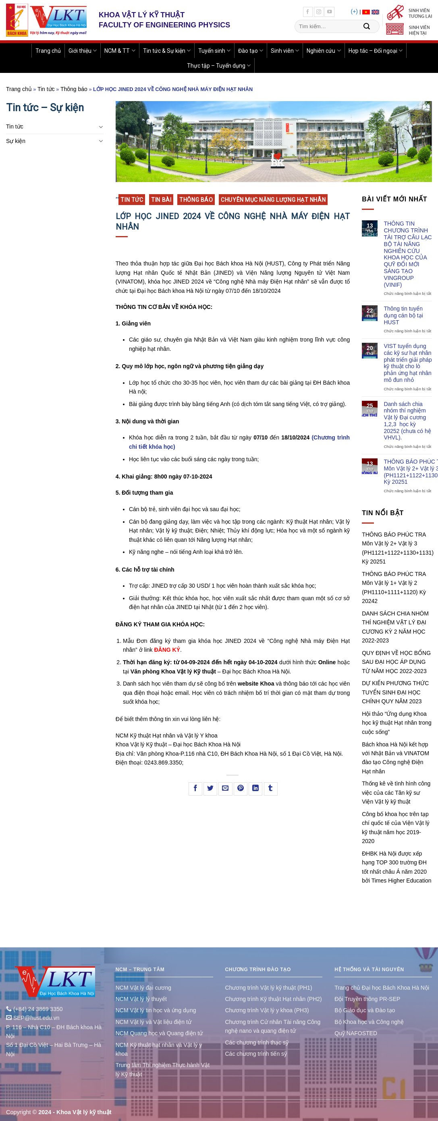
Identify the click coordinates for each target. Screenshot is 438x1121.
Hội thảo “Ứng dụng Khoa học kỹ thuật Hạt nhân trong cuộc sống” (397, 723)
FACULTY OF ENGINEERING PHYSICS (164, 25)
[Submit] (367, 26)
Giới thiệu (83, 50)
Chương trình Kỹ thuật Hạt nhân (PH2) (273, 999)
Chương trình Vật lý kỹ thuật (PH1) (268, 987)
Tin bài (161, 200)
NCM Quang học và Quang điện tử (159, 1033)
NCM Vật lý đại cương (143, 987)
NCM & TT (119, 50)
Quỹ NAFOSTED (355, 1033)
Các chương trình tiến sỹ (256, 1054)
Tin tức (46, 89)
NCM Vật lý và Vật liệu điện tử (153, 1022)
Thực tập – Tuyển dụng (219, 65)
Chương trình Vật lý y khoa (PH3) (267, 1010)
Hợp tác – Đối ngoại (376, 50)
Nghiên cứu (323, 50)
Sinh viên (285, 50)
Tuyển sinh (214, 50)
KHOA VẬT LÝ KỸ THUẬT (142, 15)
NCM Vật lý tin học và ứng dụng (156, 1010)
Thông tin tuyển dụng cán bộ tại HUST (403, 315)
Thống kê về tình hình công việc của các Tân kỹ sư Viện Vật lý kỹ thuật (396, 792)
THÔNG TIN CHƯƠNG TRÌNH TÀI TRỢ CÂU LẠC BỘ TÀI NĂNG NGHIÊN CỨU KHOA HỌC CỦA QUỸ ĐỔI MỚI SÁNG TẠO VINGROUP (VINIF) (408, 254)
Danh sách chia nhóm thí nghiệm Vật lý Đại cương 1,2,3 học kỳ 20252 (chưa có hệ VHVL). (407, 421)
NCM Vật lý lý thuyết (141, 999)
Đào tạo (250, 50)
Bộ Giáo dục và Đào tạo (364, 1010)
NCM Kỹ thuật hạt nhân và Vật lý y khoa (159, 1049)
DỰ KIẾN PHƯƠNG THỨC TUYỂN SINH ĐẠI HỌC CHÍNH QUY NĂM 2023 (395, 692)
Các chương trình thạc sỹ (257, 1042)
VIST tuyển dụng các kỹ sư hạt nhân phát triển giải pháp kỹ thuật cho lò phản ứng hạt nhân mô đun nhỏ (408, 363)
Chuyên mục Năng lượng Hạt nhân (273, 200)
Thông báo (73, 89)
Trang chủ (48, 51)
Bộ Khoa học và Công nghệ (369, 1022)
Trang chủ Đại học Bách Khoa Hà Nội (381, 987)
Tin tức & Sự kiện (167, 50)
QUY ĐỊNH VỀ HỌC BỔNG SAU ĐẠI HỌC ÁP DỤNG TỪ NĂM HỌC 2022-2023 (396, 662)
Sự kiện (15, 141)
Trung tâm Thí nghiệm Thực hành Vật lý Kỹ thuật (163, 1069)
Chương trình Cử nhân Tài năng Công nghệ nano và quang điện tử (273, 1026)
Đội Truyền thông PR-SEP (367, 999)
